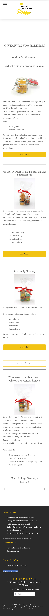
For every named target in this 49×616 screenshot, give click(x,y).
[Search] (24, 594)
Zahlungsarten (13, 551)
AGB (12, 605)
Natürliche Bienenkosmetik (18, 524)
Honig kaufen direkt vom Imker (20, 518)
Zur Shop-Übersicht (24, 363)
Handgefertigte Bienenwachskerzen (22, 521)
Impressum (6, 605)
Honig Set (7, 307)
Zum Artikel (24, 154)
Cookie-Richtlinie (38, 607)
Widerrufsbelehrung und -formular (25, 605)
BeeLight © (24, 482)
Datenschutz (28, 607)
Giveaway (7, 211)
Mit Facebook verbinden (10, 571)
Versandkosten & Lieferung (18, 548)
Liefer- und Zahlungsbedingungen (13, 607)
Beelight (6, 101)
